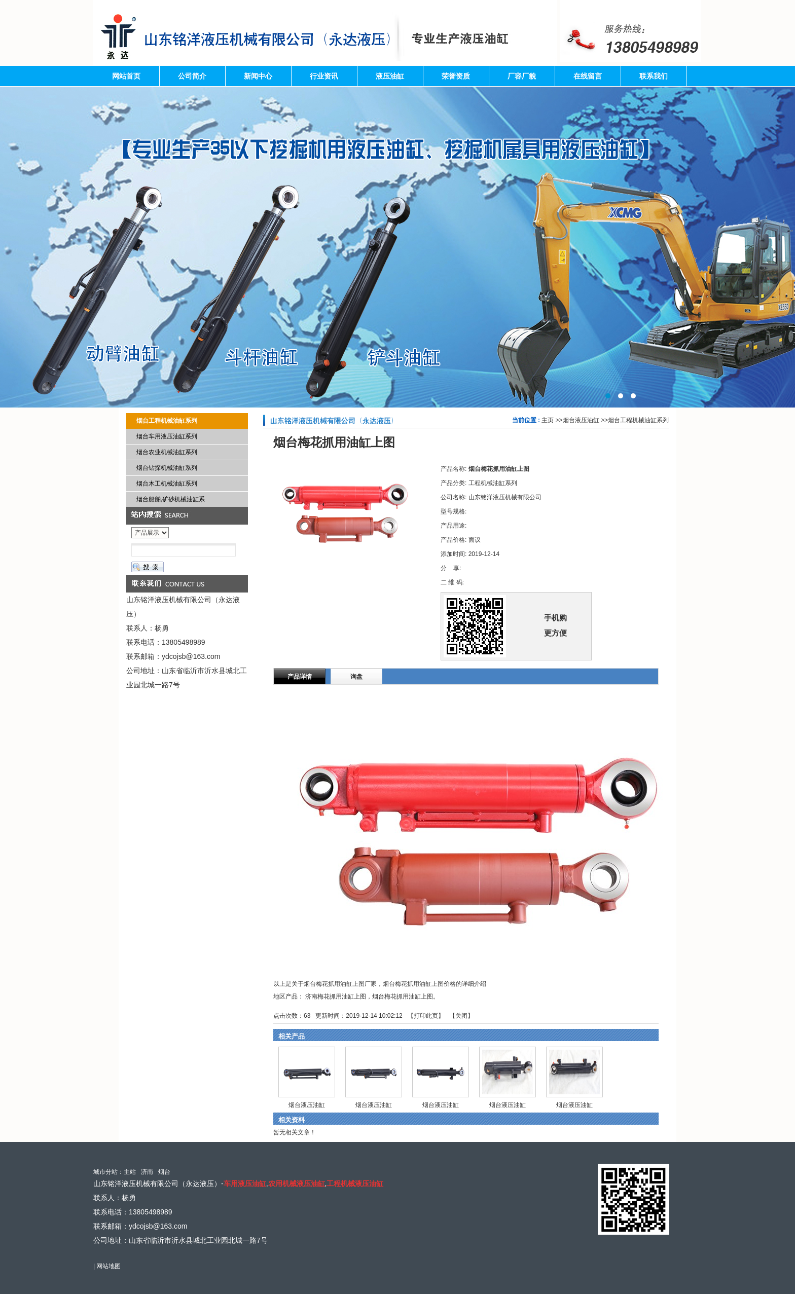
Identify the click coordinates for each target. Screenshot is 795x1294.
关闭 (461, 1015)
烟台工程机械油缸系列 (638, 420)
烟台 (164, 1171)
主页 (547, 420)
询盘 (356, 676)
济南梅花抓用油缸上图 (335, 996)
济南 (147, 1171)
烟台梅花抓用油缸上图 (402, 996)
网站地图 (108, 1266)
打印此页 (426, 1015)
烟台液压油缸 (581, 420)
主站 (130, 1171)
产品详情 (299, 676)
